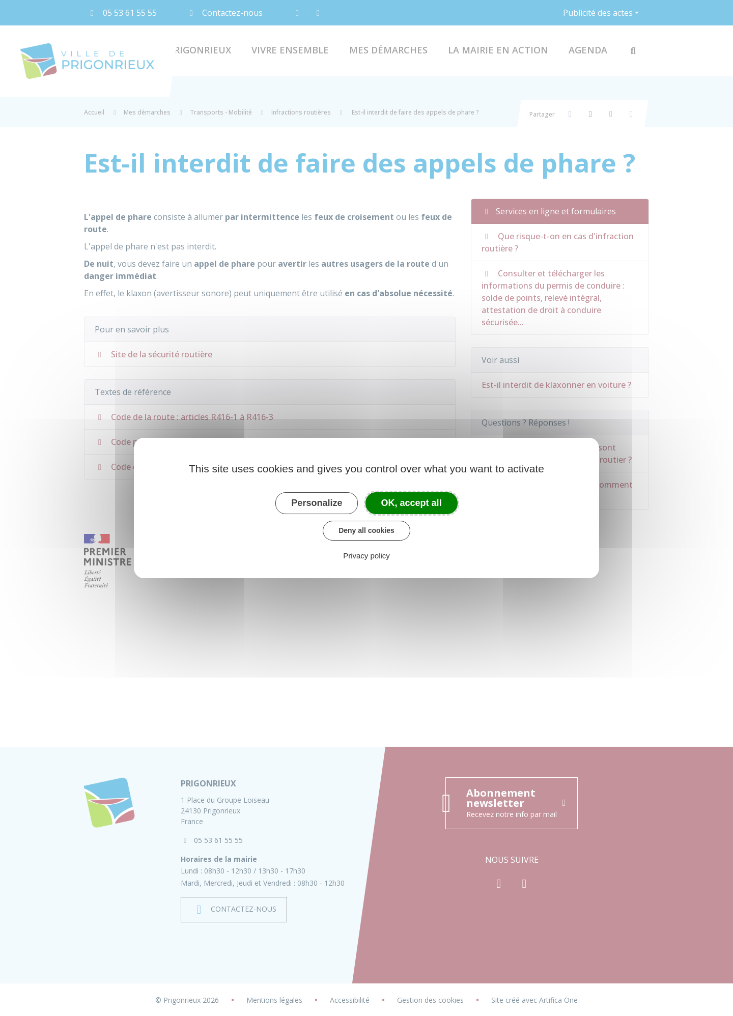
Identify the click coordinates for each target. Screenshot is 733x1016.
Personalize (316, 503)
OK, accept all (411, 503)
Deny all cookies (366, 530)
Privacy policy (366, 555)
